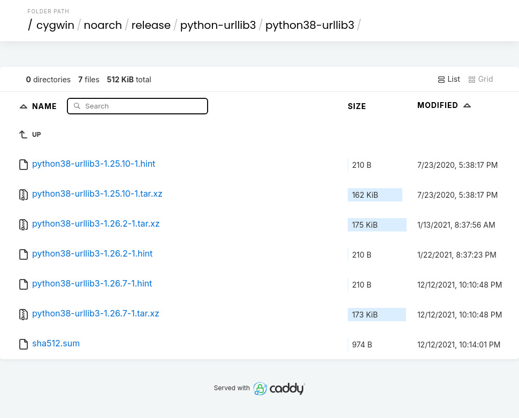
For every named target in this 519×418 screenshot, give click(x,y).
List (448, 79)
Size (357, 106)
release (151, 25)
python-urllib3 (218, 25)
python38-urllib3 (309, 25)
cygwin (55, 25)
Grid (480, 79)
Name (45, 105)
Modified (445, 105)
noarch (103, 25)
